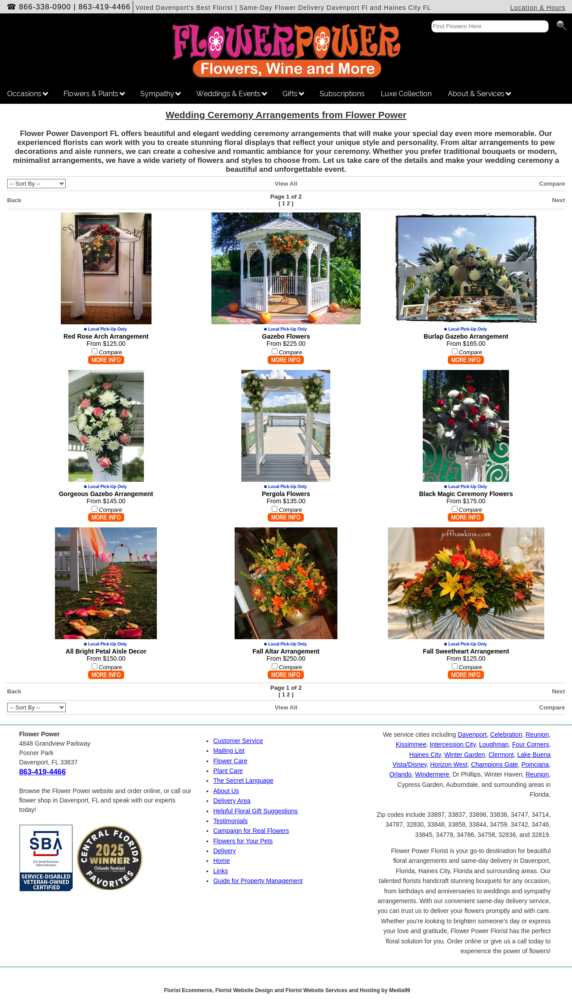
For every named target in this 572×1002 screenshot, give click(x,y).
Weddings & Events (231, 93)
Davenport (472, 734)
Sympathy (160, 93)
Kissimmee (410, 744)
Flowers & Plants (94, 93)
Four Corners (530, 744)
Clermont (501, 754)
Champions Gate (494, 764)
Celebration (506, 734)
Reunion (537, 734)
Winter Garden (464, 754)
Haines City (425, 754)
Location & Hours (537, 7)
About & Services (479, 93)
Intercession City (452, 744)
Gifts (293, 93)
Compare (552, 183)
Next (558, 200)
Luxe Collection (406, 93)
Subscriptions (342, 93)
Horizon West (448, 764)
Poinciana (535, 764)
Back (14, 200)
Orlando (400, 774)
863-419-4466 (105, 7)
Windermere (432, 774)
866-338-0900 (45, 7)
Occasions (27, 93)
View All (286, 183)
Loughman (494, 744)
